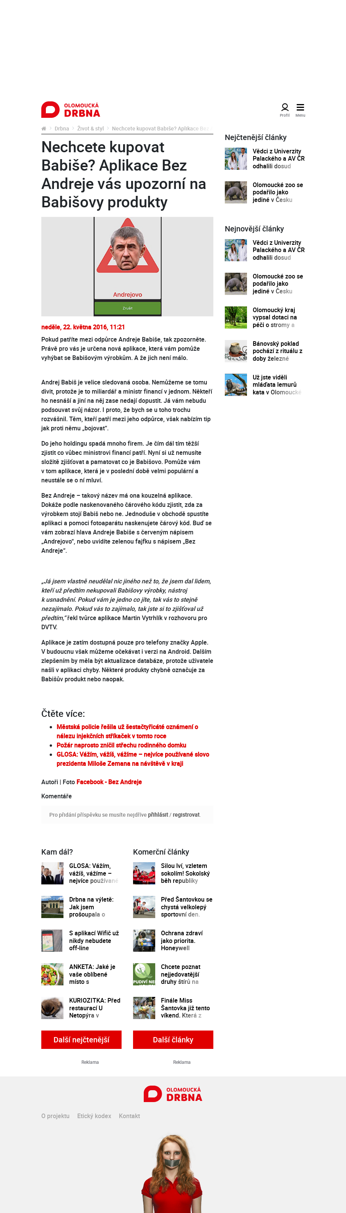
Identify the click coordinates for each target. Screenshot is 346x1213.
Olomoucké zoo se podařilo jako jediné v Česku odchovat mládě (278, 196)
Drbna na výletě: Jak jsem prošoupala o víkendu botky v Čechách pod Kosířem (91, 918)
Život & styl (90, 128)
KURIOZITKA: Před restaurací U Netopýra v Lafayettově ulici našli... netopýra (94, 1015)
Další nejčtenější (81, 1039)
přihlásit (158, 814)
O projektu (55, 1116)
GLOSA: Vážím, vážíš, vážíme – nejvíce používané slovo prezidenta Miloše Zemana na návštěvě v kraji (94, 884)
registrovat (186, 814)
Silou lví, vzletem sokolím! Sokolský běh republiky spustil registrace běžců (185, 880)
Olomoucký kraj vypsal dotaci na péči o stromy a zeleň (275, 321)
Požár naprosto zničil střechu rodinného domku (121, 745)
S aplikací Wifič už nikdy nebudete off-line (94, 941)
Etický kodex (94, 1116)
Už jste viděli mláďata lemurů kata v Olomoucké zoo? (277, 388)
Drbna (62, 128)
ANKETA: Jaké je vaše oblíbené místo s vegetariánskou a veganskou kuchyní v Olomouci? (95, 985)
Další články (173, 1039)
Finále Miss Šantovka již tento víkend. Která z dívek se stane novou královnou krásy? (185, 1019)
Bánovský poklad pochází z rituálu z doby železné (277, 351)
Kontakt (129, 1116)
